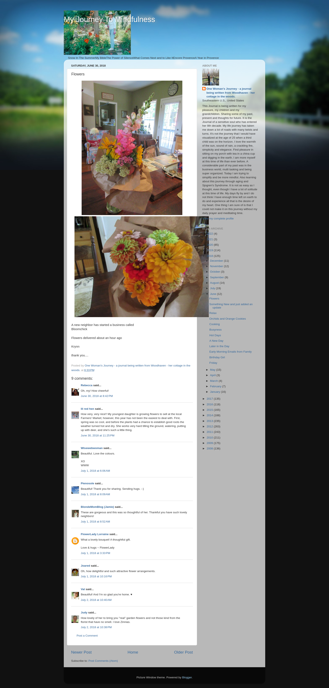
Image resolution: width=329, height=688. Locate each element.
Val (83, 589)
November (217, 266)
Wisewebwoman (92, 448)
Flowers (214, 298)
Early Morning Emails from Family (230, 351)
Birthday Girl (217, 357)
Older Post (183, 652)
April (213, 375)
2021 (210, 239)
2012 (210, 426)
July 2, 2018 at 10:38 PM (96, 627)
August (215, 282)
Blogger (187, 677)
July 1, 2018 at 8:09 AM (95, 494)
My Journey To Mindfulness (109, 19)
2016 (210, 404)
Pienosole (87, 483)
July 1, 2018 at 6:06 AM (95, 470)
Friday (213, 362)
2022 (210, 233)
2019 (210, 250)
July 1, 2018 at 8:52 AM (95, 521)
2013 (210, 421)
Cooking (214, 324)
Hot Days (215, 335)
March (214, 380)
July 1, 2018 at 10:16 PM (96, 576)
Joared (85, 565)
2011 (210, 431)
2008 (210, 448)
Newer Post (81, 652)
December (217, 260)
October (215, 271)
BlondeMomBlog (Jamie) (97, 506)
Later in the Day (219, 346)
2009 (210, 443)
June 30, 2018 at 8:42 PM (97, 396)
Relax (213, 313)
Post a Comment (87, 635)
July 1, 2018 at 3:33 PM (95, 553)
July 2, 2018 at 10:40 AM (96, 599)
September (217, 277)
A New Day (216, 340)
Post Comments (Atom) (103, 660)
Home (133, 652)
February (216, 386)
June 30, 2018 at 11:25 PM (97, 435)
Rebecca (87, 385)
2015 (210, 409)
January (215, 391)
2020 (210, 244)
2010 (210, 437)
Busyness (215, 329)
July (213, 288)
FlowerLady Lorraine (95, 534)
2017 (210, 398)
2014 (210, 415)
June (213, 293)
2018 (210, 255)
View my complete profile (218, 218)
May (213, 369)
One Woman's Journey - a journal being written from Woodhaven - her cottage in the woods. (230, 92)
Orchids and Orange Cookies (227, 318)
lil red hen (87, 408)
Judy (84, 612)
